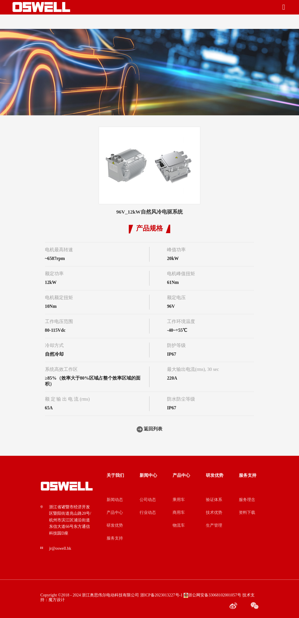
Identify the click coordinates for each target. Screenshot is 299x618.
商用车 (179, 513)
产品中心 (115, 513)
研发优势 (115, 525)
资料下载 (247, 513)
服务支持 (115, 538)
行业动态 (148, 513)
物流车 (179, 525)
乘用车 (179, 500)
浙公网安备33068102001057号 (212, 595)
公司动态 (148, 500)
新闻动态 (115, 500)
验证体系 (214, 500)
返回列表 (150, 429)
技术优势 (214, 513)
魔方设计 (56, 600)
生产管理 (214, 525)
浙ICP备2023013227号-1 (161, 595)
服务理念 (247, 500)
